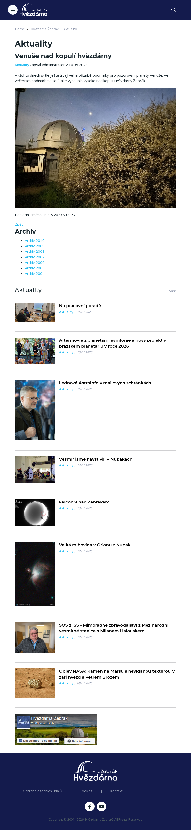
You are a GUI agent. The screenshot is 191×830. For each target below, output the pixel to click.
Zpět (19, 224)
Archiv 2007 (34, 256)
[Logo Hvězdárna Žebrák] (33, 10)
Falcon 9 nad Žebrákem (84, 502)
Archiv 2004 (34, 273)
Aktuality (70, 29)
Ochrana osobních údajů (42, 791)
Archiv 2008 (34, 251)
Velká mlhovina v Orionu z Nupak (95, 544)
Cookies (86, 791)
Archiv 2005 (34, 267)
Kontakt (116, 791)
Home (20, 29)
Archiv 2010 (34, 240)
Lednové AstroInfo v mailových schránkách (105, 382)
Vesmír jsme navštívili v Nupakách (95, 459)
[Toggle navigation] (13, 10)
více (172, 291)
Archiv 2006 (34, 262)
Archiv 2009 (34, 245)
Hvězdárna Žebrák (44, 29)
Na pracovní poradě (80, 305)
